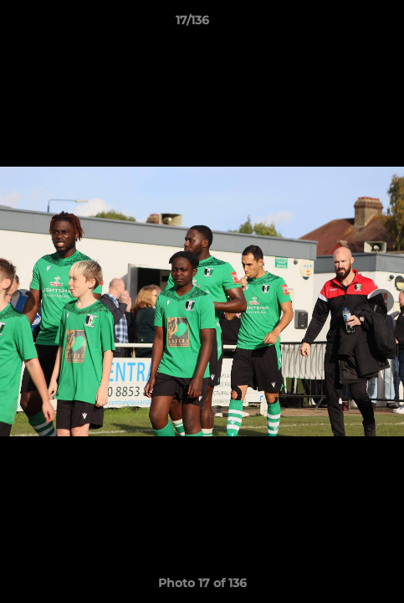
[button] (344, 24)
